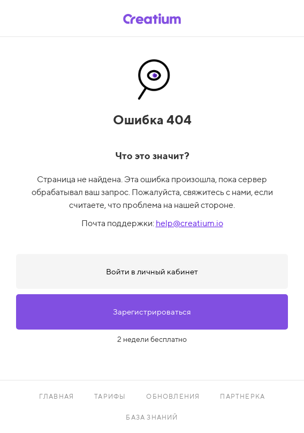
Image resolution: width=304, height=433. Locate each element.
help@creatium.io (189, 223)
